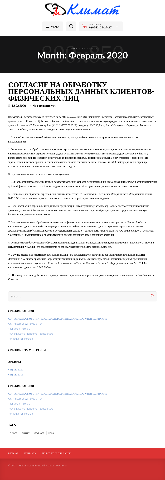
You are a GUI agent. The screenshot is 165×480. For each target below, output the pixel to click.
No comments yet (44, 105)
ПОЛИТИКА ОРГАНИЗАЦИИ (56, 453)
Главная (13, 453)
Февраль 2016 (15, 374)
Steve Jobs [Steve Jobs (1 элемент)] (39, 433)
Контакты (30, 453)
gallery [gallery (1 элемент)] (25, 433)
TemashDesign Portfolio (21, 338)
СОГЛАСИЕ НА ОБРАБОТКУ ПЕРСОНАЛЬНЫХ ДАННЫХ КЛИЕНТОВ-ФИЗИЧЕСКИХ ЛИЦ (81, 91)
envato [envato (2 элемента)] (13, 433)
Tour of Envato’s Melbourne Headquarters (30, 333)
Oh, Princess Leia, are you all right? (26, 323)
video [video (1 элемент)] (51, 433)
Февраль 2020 (15, 369)
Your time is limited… (19, 328)
